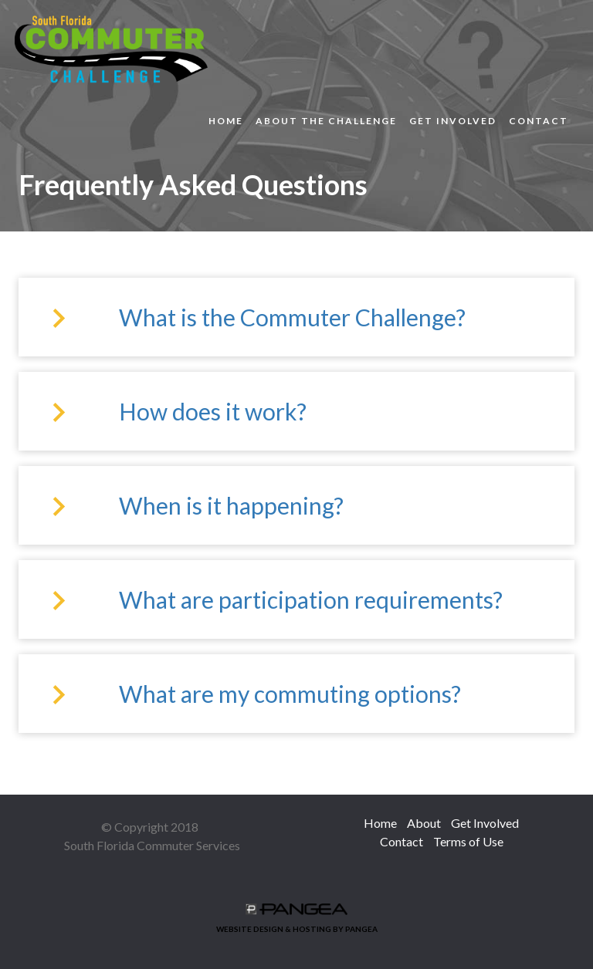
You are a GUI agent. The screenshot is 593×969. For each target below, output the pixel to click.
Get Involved (452, 121)
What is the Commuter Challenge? (292, 317)
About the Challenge (326, 121)
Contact (538, 121)
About (424, 822)
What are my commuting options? (290, 693)
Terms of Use (468, 841)
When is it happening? (231, 505)
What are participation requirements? (311, 599)
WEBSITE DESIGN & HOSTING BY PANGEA (297, 918)
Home (225, 121)
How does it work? (213, 411)
